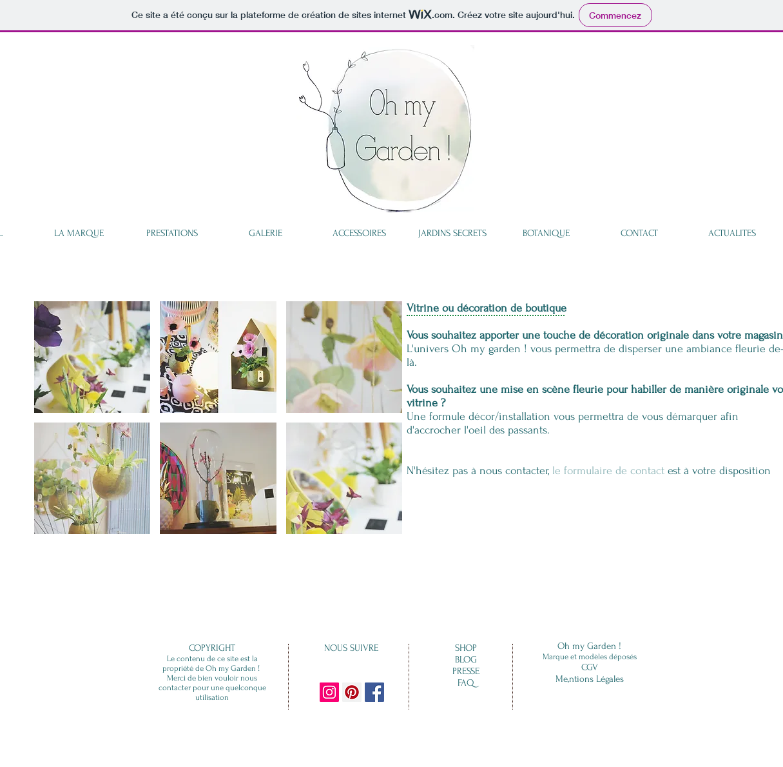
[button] (92, 357)
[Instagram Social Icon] (329, 692)
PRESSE (465, 671)
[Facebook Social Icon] (374, 692)
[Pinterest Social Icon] (352, 692)
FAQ (466, 682)
